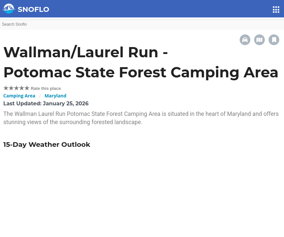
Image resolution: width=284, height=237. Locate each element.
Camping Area (19, 95)
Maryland (56, 95)
